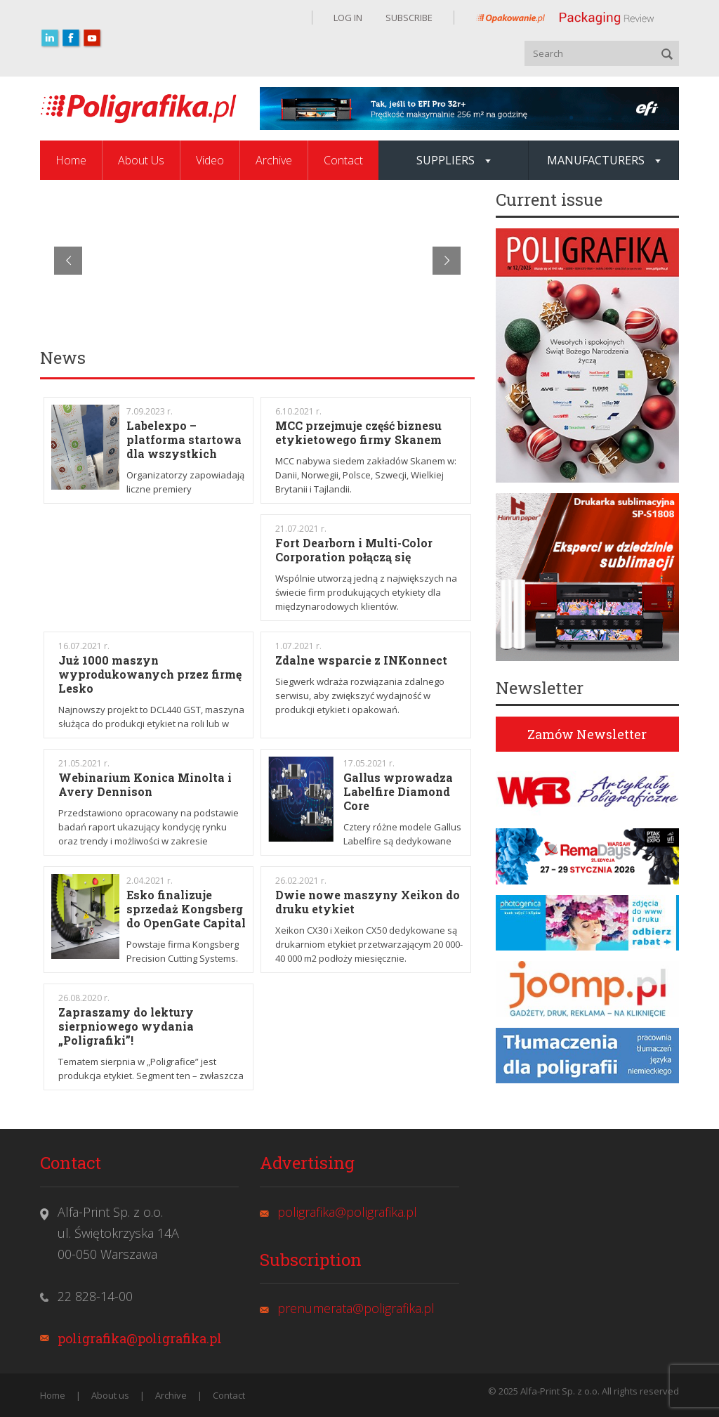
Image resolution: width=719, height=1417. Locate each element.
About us (110, 1395)
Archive (274, 160)
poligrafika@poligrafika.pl (140, 1338)
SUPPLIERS (453, 160)
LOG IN (348, 17)
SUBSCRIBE (408, 17)
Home (70, 160)
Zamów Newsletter (587, 734)
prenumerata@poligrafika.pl (356, 1308)
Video (210, 160)
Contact (343, 160)
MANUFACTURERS (604, 160)
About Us (141, 160)
